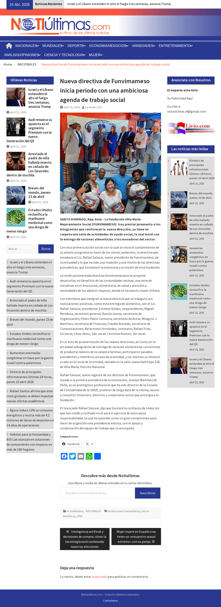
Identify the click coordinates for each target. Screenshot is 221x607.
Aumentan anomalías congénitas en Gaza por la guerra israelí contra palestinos (29, 358)
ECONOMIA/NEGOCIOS (107, 46)
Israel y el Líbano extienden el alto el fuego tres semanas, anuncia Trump (119, 4)
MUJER (94, 55)
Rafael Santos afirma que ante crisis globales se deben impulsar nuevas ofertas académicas (29, 396)
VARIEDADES (142, 46)
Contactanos (110, 600)
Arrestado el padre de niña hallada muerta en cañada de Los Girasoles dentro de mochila (201, 224)
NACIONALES (26, 46)
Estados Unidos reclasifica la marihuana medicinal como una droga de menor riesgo (29, 221)
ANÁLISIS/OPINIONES (21, 55)
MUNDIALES (52, 46)
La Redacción (93, 107)
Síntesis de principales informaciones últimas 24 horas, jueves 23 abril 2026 (201, 169)
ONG (80, 516)
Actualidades (75, 511)
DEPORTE (75, 46)
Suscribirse (147, 493)
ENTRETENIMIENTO (175, 46)
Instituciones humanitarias (124, 511)
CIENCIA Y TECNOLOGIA (63, 55)
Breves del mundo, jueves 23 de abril (39, 192)
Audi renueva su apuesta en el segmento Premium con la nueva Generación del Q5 (29, 130)
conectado (99, 576)
